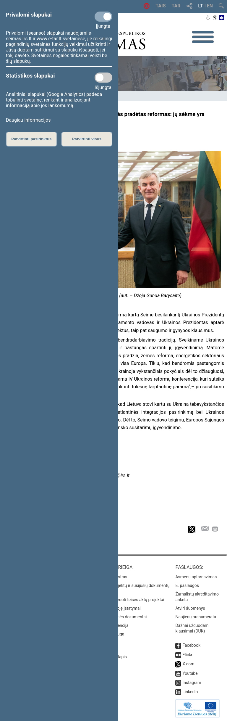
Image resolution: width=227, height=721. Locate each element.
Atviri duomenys (190, 608)
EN (210, 6)
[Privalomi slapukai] (103, 17)
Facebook (191, 645)
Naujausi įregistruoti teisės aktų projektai (126, 599)
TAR (176, 6)
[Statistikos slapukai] (103, 78)
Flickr (187, 654)
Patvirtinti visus (86, 139)
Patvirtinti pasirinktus (31, 139)
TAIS (160, 6)
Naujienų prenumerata (195, 616)
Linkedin (190, 691)
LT (200, 6)
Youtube (189, 673)
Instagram (191, 682)
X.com (188, 664)
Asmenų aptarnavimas (196, 576)
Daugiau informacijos (28, 120)
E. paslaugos (187, 585)
